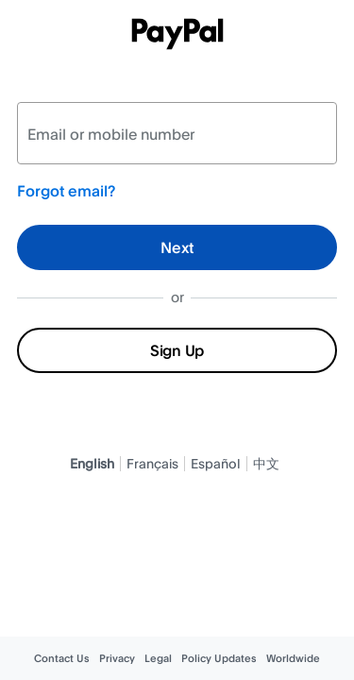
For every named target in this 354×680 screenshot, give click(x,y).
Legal (158, 658)
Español (216, 463)
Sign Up (177, 350)
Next (177, 247)
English (92, 463)
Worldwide (293, 658)
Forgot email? (66, 190)
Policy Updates (219, 658)
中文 (266, 463)
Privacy (117, 658)
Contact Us (62, 658)
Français (152, 463)
